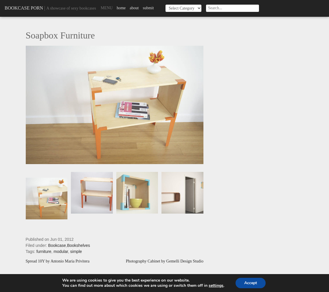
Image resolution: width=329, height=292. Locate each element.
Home (121, 8)
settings (216, 285)
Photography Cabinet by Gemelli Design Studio (164, 261)
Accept (250, 283)
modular (61, 251)
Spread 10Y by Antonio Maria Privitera (58, 261)
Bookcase (57, 245)
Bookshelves (78, 245)
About (134, 8)
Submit (148, 8)
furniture (43, 251)
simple (76, 251)
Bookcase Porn (24, 7)
